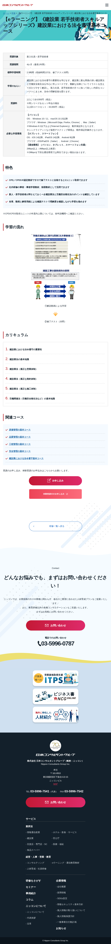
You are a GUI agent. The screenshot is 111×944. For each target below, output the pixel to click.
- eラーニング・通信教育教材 (65, 863)
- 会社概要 (61, 886)
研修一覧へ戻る (56, 526)
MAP (55, 784)
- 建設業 (29, 838)
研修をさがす (33, 880)
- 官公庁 (55, 838)
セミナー (31, 887)
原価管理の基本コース (20, 430)
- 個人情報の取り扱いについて (70, 910)
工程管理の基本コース (20, 444)
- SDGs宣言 (61, 898)
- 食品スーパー (33, 850)
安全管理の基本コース (20, 451)
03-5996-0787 (57, 643)
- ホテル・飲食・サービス (64, 832)
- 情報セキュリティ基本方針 (69, 904)
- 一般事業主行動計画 (66, 922)
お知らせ (61, 928)
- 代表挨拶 (31, 918)
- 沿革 (28, 924)
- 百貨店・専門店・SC (36, 844)
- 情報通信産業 (33, 832)
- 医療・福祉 (58, 844)
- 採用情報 (61, 892)
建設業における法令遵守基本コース (26, 458)
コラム (29, 899)
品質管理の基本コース (20, 437)
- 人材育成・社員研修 (36, 869)
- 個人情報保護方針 (65, 916)
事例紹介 (31, 893)
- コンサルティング (35, 863)
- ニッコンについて (35, 912)
